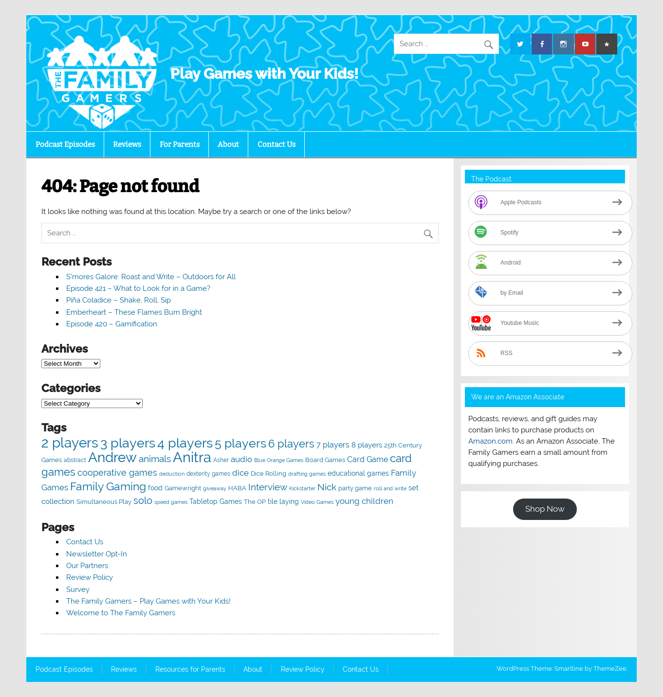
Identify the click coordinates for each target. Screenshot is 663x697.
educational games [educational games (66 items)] (358, 473)
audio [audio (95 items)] (241, 459)
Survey (78, 589)
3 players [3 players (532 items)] (127, 442)
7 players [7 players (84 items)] (333, 444)
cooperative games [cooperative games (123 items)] (117, 472)
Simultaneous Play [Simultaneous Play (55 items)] (103, 501)
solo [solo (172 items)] (142, 500)
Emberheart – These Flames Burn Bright (134, 312)
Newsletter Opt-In (96, 554)
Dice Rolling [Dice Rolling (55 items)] (268, 473)
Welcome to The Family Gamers (120, 612)
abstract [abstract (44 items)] (75, 460)
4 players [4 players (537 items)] (185, 442)
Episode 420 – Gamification (111, 324)
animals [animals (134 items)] (155, 458)
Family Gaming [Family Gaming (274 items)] (108, 486)
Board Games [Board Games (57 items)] (325, 460)
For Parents (180, 144)
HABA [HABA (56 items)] (237, 488)
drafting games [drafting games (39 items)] (307, 474)
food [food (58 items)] (155, 488)
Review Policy (89, 577)
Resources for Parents (190, 669)
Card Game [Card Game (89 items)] (367, 459)
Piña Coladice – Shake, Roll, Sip (118, 300)
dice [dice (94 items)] (240, 473)
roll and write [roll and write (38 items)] (390, 488)
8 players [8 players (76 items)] (366, 445)
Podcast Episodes (65, 144)
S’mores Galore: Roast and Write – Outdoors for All (151, 276)
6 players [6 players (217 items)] (291, 444)
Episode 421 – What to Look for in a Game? (138, 288)
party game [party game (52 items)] (355, 488)
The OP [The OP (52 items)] (255, 501)
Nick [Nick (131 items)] (326, 487)
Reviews (127, 144)
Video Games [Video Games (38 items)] (317, 502)
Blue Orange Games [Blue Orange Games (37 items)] (278, 460)
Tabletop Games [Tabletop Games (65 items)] (215, 501)
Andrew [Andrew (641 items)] (112, 457)
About (228, 144)
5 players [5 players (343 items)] (240, 443)
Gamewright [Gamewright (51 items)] (183, 488)
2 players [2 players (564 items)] (69, 442)
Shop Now (545, 509)
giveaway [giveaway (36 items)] (214, 488)
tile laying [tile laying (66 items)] (283, 501)
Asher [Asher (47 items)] (221, 460)
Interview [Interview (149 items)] (267, 487)
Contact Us (276, 144)
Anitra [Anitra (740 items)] (192, 456)
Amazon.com (490, 441)
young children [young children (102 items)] (364, 501)
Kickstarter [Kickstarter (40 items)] (302, 488)
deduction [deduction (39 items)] (171, 474)
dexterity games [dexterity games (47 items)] (208, 473)
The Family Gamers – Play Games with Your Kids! (148, 601)
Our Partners (87, 565)
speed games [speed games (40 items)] (170, 502)
